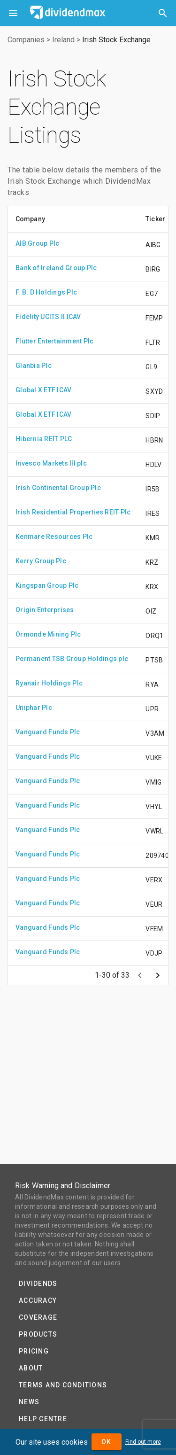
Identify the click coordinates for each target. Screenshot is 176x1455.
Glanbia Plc (33, 365)
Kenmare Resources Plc (53, 536)
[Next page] (158, 975)
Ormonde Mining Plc (48, 634)
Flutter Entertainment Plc (54, 341)
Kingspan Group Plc (47, 585)
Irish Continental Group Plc (58, 487)
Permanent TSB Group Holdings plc (71, 658)
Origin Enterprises (44, 610)
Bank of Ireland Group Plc (56, 268)
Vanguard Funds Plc (47, 732)
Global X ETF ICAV (43, 390)
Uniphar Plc (33, 707)
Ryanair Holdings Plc (49, 683)
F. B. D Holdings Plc (46, 292)
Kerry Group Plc (40, 561)
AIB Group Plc (37, 243)
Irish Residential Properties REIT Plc (72, 512)
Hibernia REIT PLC (43, 439)
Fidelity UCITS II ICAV (48, 316)
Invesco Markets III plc (51, 463)
